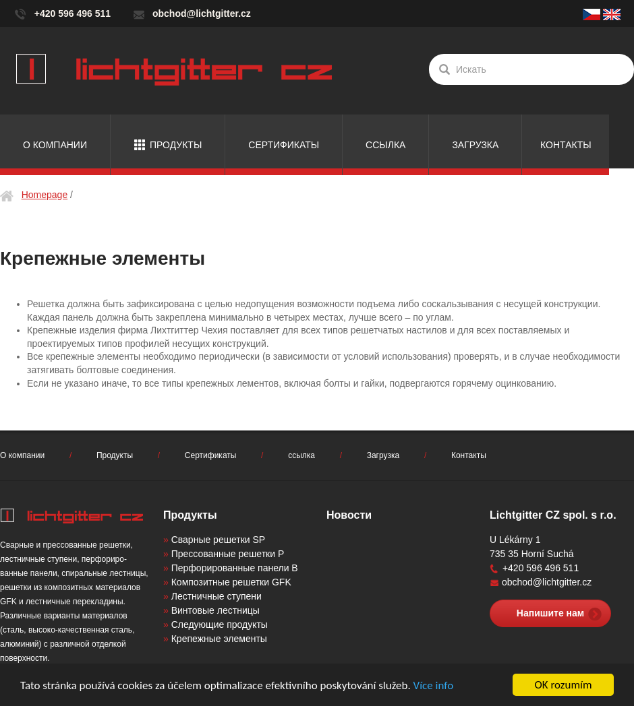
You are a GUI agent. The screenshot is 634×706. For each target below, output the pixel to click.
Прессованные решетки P (228, 553)
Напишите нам (550, 613)
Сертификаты (283, 144)
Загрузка (475, 144)
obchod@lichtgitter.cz (201, 13)
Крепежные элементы (219, 638)
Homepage (45, 194)
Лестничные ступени (216, 596)
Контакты (566, 144)
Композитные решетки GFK (231, 582)
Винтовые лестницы (215, 610)
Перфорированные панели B (234, 568)
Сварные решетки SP (218, 539)
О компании (55, 144)
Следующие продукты (219, 624)
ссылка (385, 144)
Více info (433, 685)
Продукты (176, 144)
